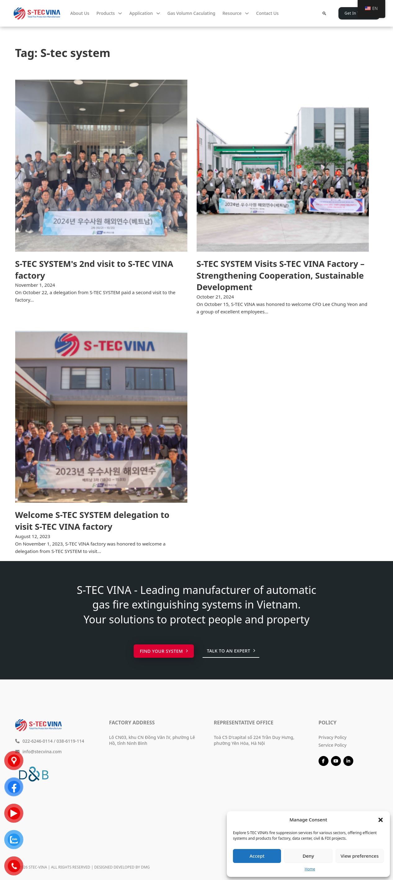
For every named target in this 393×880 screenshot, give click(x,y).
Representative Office (243, 722)
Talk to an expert (231, 651)
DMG (145, 867)
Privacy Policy (332, 737)
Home (310, 869)
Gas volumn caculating (191, 13)
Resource (232, 13)
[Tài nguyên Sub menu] (247, 13)
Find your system (164, 651)
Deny (308, 856)
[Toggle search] (324, 13)
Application (141, 13)
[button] (380, 820)
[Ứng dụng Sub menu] (158, 13)
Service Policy (332, 745)
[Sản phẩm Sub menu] (120, 13)
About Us (79, 13)
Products (105, 13)
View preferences (360, 856)
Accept (257, 856)
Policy (328, 722)
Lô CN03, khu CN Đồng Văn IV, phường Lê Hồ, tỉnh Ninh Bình (152, 740)
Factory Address (132, 722)
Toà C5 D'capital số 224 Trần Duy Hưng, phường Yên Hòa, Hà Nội (254, 740)
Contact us (267, 13)
